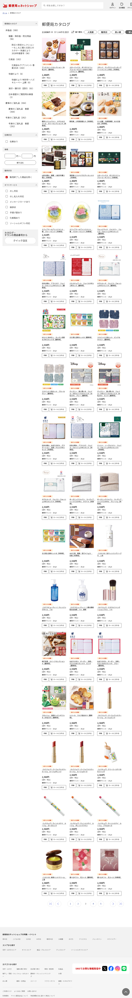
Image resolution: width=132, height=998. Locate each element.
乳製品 (60, 967)
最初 (51, 902)
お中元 (38, 937)
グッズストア (60, 948)
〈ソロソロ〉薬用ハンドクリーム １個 (54, 876)
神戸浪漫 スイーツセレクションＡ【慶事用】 (53, 662)
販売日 (104, 32)
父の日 (28, 937)
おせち (71, 937)
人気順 (90, 32)
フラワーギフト (49, 979)
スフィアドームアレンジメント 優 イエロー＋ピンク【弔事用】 (81, 230)
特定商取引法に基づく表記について (42, 994)
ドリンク (47, 971)
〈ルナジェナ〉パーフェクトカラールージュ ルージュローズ (82, 770)
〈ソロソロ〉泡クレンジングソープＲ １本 (109, 554)
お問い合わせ (32, 989)
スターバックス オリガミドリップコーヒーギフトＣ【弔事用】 (108, 176)
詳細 (45, 85)
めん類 (5, 979)
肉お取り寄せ (35, 967)
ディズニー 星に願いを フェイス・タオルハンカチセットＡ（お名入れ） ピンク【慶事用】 (108, 393)
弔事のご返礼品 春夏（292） (19, 125)
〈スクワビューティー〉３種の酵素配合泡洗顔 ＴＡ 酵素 (82, 608)
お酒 (59, 971)
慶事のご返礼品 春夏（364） (19, 110)
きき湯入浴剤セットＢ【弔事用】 (53, 553)
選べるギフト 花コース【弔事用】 (109, 875)
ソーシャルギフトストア (79, 948)
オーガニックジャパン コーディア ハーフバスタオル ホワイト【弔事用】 (82, 501)
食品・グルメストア (44, 948)
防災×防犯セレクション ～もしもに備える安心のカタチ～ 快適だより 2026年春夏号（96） (23, 49)
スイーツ (33, 979)
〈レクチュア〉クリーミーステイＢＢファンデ (109, 770)
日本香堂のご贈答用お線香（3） (21, 95)
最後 (121, 902)
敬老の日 (50, 937)
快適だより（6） (16, 73)
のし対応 (12, 190)
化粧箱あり (13, 217)
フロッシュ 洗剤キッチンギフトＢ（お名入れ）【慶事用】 (53, 716)
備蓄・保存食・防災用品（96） (20, 37)
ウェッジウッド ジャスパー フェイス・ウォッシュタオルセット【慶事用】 (109, 231)
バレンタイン (97, 937)
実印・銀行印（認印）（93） (21, 88)
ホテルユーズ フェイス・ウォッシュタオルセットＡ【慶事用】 (109, 284)
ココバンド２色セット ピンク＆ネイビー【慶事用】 (108, 338)
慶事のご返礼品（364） (16, 102)
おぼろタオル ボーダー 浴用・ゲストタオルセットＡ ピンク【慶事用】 (81, 663)
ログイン (113, 7)
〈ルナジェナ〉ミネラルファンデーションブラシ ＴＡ (108, 608)
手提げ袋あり (14, 212)
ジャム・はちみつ (22, 971)
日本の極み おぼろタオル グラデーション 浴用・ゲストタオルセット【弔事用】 (53, 447)
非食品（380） (12, 30)
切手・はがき (7, 967)
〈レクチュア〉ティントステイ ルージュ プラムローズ (109, 824)
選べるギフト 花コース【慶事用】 (82, 875)
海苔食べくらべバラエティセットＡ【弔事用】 (82, 176)
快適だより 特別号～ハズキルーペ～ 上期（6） (23, 81)
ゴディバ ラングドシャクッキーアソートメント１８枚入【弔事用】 (109, 68)
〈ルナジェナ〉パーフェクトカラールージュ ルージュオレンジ (54, 770)
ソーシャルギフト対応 (18, 223)
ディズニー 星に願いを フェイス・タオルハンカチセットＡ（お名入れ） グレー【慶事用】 (81, 393)
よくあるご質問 (19, 989)
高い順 (118, 32)
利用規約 (6, 994)
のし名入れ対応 (15, 196)
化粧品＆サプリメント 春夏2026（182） (23, 66)
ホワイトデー (111, 937)
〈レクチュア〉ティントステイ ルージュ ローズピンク (54, 824)
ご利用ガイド (7, 989)
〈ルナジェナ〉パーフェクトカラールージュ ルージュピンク (109, 716)
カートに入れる (58, 85)
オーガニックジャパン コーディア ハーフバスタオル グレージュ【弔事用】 (110, 501)
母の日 (5, 937)
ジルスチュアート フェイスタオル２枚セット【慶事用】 (82, 284)
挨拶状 (11, 207)
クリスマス (83, 937)
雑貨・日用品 (21, 979)
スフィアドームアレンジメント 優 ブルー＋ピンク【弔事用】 (53, 230)
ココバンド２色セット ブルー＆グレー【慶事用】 (53, 392)
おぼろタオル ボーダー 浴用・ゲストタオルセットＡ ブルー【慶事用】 (108, 663)
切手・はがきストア (9, 948)
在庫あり (12, 141)
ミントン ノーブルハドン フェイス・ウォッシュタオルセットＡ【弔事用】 (109, 447)
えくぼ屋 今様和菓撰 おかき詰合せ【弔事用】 (108, 122)
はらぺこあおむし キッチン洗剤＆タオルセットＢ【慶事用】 (53, 338)
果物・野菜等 (49, 967)
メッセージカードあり (18, 201)
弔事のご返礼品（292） (16, 117)
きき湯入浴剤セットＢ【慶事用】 (81, 337)
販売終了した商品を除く (19, 177)
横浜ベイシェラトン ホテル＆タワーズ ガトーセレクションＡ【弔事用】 (54, 123)
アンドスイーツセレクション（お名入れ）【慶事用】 (53, 68)
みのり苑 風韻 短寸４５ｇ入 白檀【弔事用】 (81, 554)
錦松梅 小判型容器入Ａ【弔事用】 (82, 121)
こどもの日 (16, 937)
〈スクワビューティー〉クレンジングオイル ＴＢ (54, 608)
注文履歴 (122, 7)
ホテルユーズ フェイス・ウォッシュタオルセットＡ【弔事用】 (54, 500)
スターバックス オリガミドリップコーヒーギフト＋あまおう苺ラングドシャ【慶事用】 (81, 69)
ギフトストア (26, 948)
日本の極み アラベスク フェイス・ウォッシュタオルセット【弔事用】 (81, 447)
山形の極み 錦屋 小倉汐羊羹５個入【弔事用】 (53, 176)
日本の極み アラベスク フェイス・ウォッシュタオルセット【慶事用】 (53, 285)
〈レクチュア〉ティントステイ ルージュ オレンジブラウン (82, 824)
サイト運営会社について (19, 994)
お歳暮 (61, 937)
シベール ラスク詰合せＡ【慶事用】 (81, 716)
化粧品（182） (15, 59)
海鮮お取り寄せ (21, 967)
